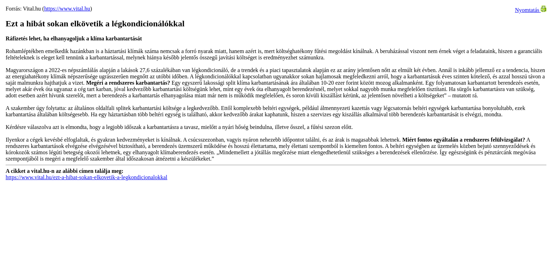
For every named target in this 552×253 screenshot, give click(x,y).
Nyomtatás (530, 10)
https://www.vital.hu (67, 9)
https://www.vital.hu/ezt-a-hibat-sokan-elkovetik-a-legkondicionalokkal (86, 177)
